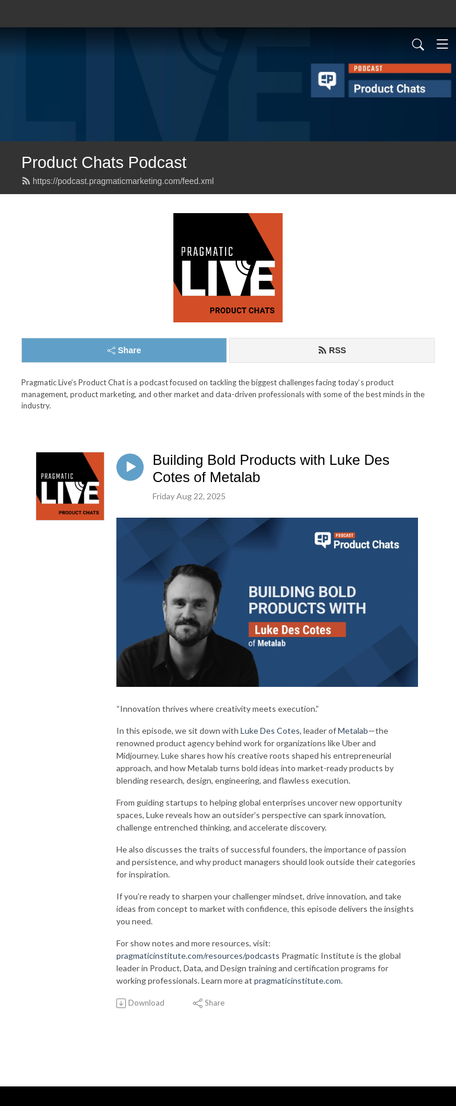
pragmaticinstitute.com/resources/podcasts (198, 955)
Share (124, 350)
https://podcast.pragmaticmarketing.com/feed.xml (117, 181)
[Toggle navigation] (442, 44)
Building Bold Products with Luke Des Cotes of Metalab (271, 468)
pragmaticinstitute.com (297, 980)
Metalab (353, 730)
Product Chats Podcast (103, 162)
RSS (332, 350)
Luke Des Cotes (270, 730)
